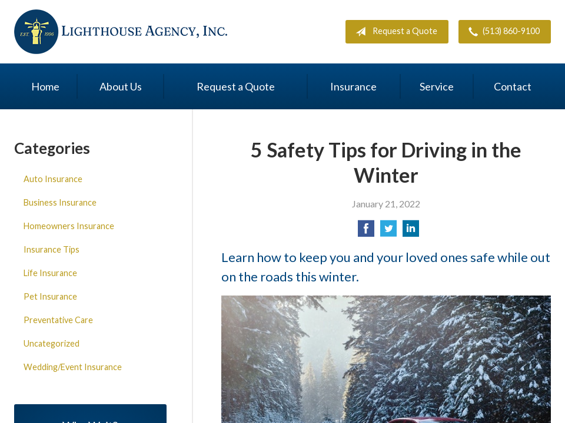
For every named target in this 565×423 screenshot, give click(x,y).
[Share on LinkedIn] (411, 231)
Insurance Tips (51, 249)
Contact (512, 86)
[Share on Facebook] (366, 231)
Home (45, 86)
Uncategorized (51, 343)
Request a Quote (394, 32)
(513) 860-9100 (502, 32)
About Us (120, 86)
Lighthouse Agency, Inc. (121, 31)
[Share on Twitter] (388, 231)
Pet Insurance (50, 296)
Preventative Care (58, 320)
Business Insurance (60, 202)
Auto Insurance (53, 179)
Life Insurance (50, 273)
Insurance (353, 86)
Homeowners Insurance (69, 226)
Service (437, 86)
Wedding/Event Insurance (73, 367)
